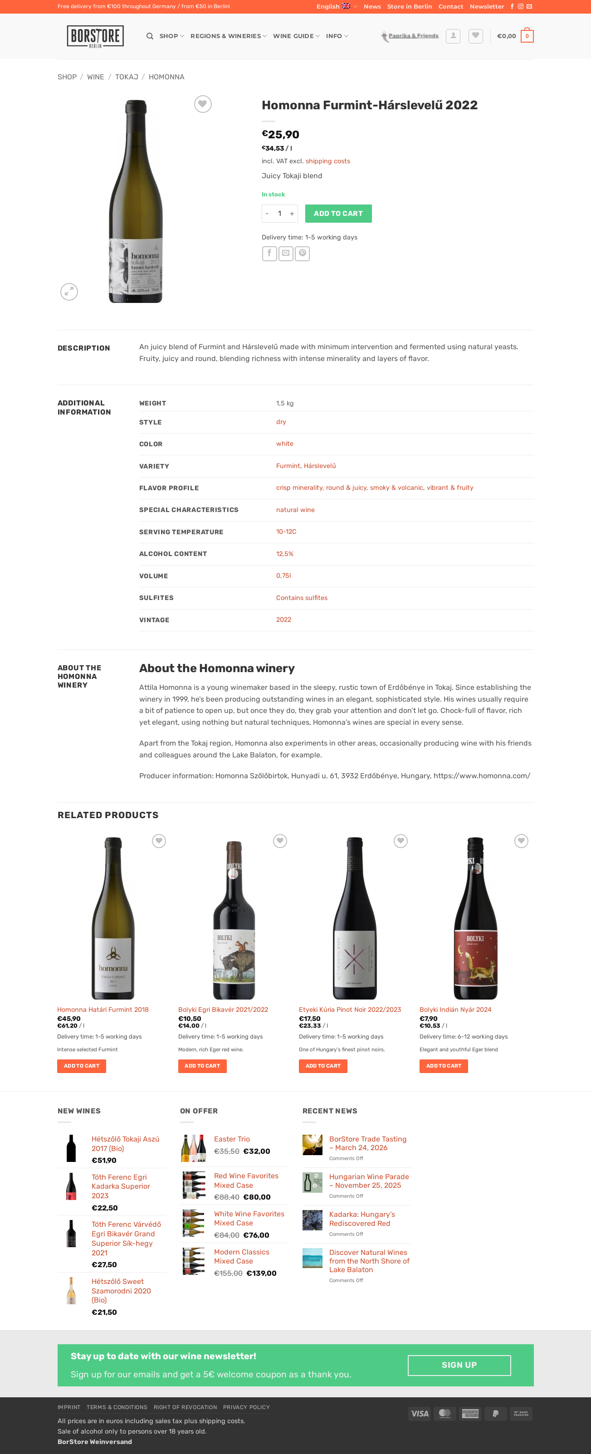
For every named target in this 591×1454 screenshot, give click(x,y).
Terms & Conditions (117, 1407)
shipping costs (328, 161)
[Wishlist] (476, 36)
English (337, 6)
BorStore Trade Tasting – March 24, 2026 (368, 1143)
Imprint (69, 1407)
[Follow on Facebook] (512, 7)
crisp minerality (299, 488)
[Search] (150, 36)
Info (337, 36)
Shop (172, 36)
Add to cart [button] (81, 1066)
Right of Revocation (185, 1407)
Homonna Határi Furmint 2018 (103, 1010)
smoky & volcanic (396, 488)
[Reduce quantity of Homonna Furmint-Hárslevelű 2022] (267, 214)
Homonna (167, 77)
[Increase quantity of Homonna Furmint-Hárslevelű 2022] (292, 214)
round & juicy (346, 488)
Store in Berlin (409, 6)
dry (281, 422)
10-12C (286, 532)
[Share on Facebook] (269, 253)
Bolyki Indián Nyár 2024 (456, 1010)
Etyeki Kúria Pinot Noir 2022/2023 (350, 1010)
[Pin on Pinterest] (302, 253)
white (284, 444)
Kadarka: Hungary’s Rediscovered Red (362, 1218)
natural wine (295, 510)
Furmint (288, 466)
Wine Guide (296, 36)
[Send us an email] (529, 7)
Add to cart (338, 213)
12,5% (284, 554)
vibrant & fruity (450, 488)
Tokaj (126, 77)
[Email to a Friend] (285, 253)
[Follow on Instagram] (520, 7)
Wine (95, 77)
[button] (487, 7)
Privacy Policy (246, 1407)
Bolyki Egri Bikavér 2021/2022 (223, 1010)
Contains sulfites (301, 598)
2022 (283, 620)
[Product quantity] (280, 214)
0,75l (283, 576)
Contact (451, 6)
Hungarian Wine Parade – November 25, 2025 (369, 1181)
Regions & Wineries (228, 36)
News (372, 6)
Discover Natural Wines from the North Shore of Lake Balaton (369, 1261)
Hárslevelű (320, 466)
